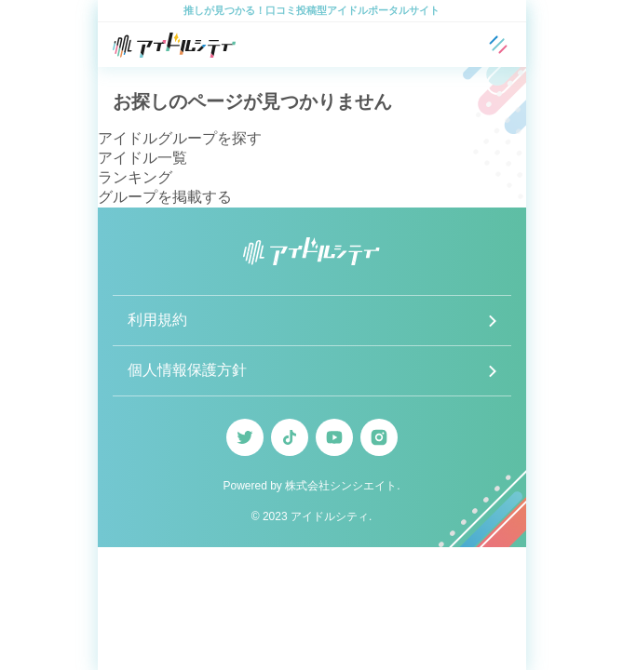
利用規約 (157, 320)
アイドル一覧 (142, 158)
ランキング (135, 177)
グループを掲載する (165, 197)
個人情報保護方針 (187, 370)
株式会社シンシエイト (341, 485)
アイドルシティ (330, 516)
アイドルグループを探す (180, 138)
